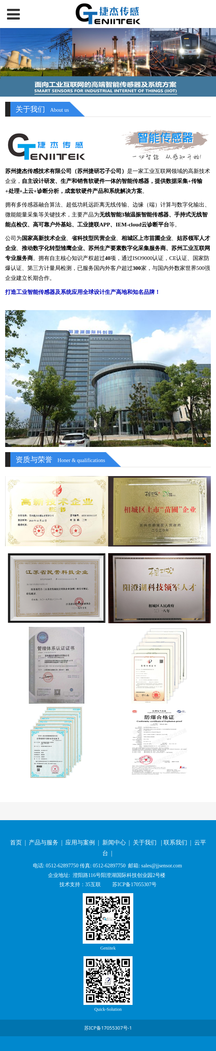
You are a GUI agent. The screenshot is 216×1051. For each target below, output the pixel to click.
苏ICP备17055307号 (134, 884)
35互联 (93, 884)
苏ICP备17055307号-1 (108, 1027)
